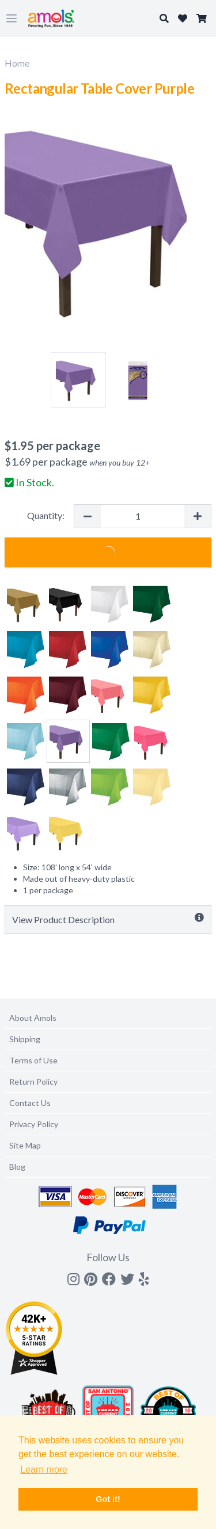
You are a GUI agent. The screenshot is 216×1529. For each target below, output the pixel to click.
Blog (17, 1166)
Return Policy (33, 1081)
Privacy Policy (33, 1124)
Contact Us (30, 1103)
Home (17, 62)
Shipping (24, 1039)
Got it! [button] (108, 1499)
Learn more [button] (43, 1469)
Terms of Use (33, 1060)
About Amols (32, 1018)
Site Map (25, 1145)
